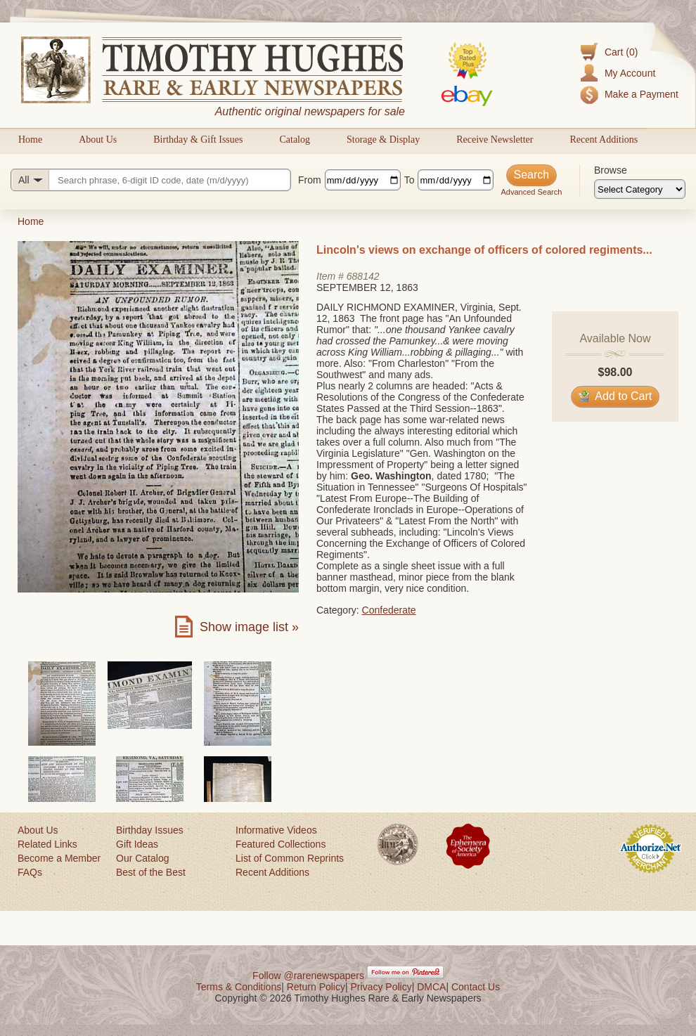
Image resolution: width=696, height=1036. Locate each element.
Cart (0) (621, 52)
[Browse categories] (639, 189)
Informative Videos (276, 830)
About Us (98, 139)
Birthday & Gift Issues (198, 139)
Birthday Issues (149, 830)
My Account (630, 73)
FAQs (30, 872)
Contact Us (475, 986)
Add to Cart (615, 396)
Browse (610, 170)
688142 (363, 276)
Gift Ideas (137, 844)
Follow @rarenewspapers (308, 975)
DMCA (431, 986)
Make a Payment (641, 94)
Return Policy (316, 986)
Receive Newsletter (494, 139)
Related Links (47, 844)
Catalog (294, 139)
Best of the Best (151, 872)
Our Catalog (142, 858)
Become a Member (59, 858)
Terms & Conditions (238, 986)
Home (30, 139)
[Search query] (151, 180)
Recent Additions (603, 139)
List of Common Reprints (290, 858)
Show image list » (249, 627)
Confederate (389, 610)
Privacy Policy (381, 986)
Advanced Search (531, 192)
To (409, 180)
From (309, 180)
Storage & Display (383, 139)
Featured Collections (281, 844)
